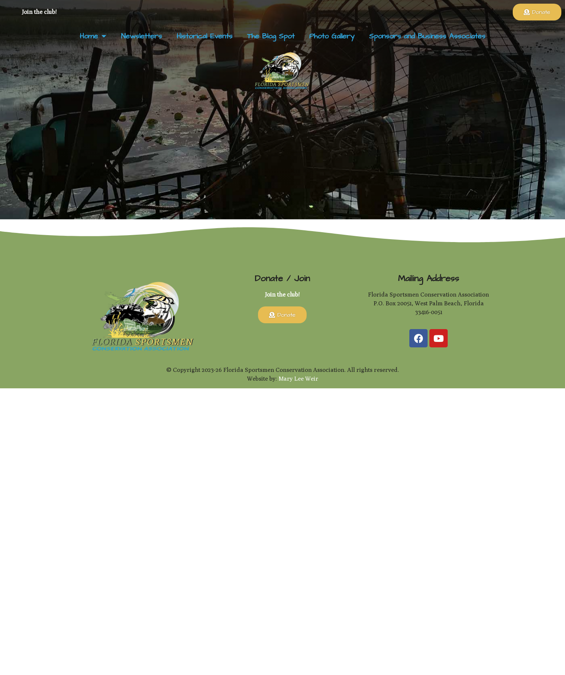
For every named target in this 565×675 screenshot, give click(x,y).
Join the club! (39, 11)
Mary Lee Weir (298, 378)
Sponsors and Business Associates (427, 36)
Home (93, 36)
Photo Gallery (331, 36)
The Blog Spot (271, 36)
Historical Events (204, 36)
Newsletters (141, 36)
